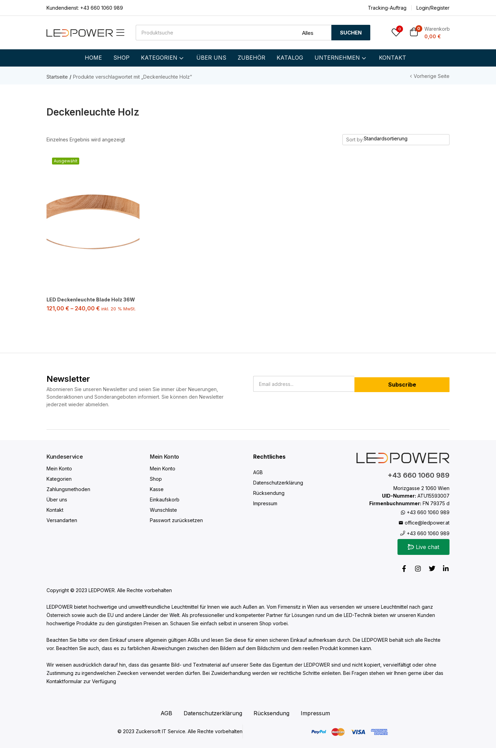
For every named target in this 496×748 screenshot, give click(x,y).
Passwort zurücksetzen (176, 519)
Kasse (157, 488)
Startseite (57, 77)
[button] (430, 32)
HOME (93, 57)
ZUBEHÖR (251, 57)
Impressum (265, 503)
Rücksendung (269, 492)
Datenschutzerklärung (278, 482)
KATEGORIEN (163, 57)
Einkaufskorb (164, 499)
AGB (258, 472)
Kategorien (59, 478)
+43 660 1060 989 (101, 8)
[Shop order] (406, 138)
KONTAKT (392, 57)
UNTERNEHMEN (341, 57)
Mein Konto (59, 468)
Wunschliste (163, 509)
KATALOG (290, 57)
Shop (156, 478)
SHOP (121, 57)
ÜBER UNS (211, 57)
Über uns (56, 499)
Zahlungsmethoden (68, 488)
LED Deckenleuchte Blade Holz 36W (90, 299)
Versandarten (61, 519)
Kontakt (54, 509)
